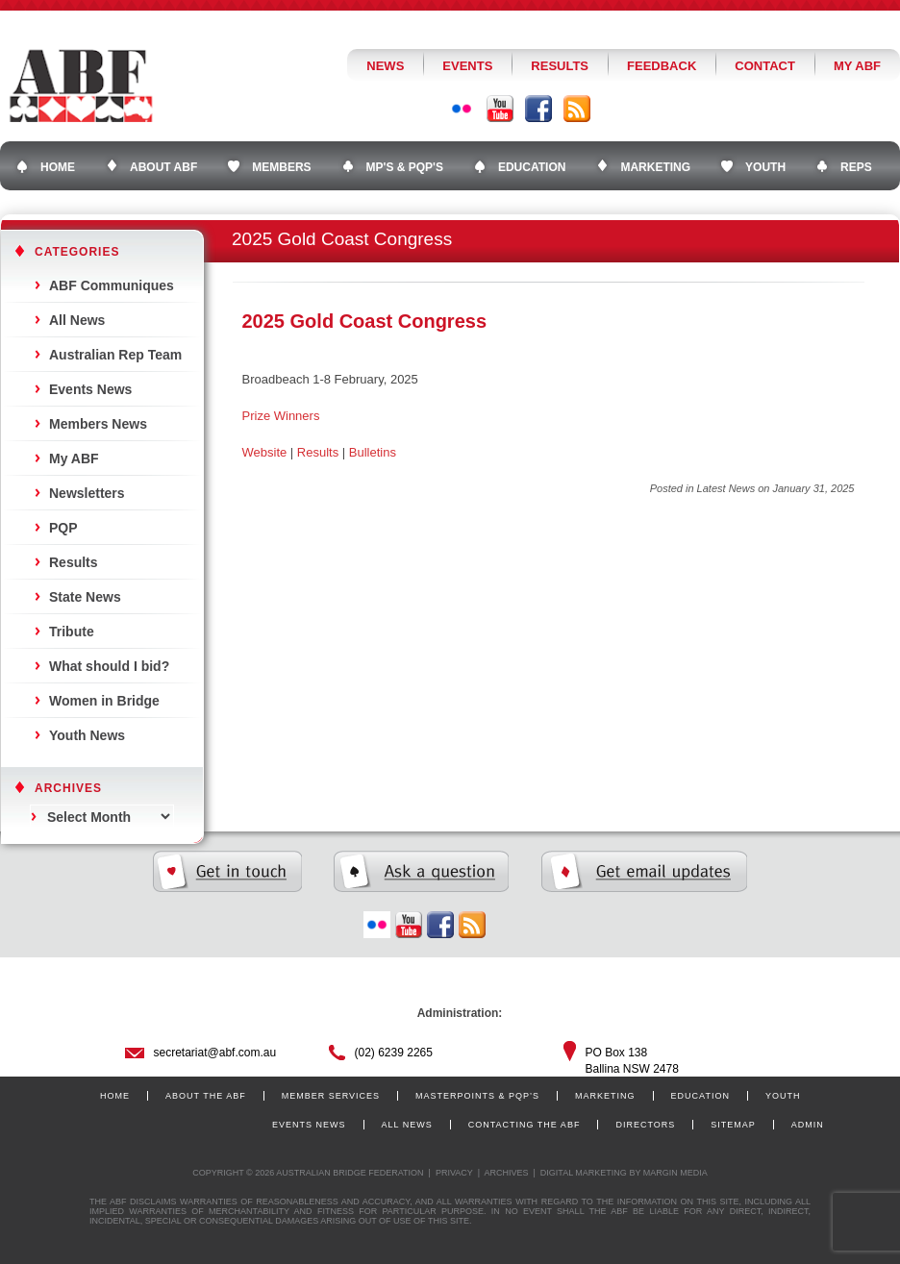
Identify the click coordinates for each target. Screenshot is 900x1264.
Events (467, 66)
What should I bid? (109, 666)
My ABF (857, 66)
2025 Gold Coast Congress (365, 321)
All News (77, 320)
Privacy (454, 1172)
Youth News (87, 735)
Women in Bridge (104, 700)
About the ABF (205, 1096)
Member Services (331, 1096)
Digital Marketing (583, 1172)
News (385, 66)
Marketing (605, 1096)
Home (115, 1096)
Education (700, 1096)
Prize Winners (281, 416)
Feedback (661, 66)
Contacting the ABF (524, 1124)
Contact (765, 66)
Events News (90, 389)
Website (265, 452)
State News (85, 597)
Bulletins (372, 452)
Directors (645, 1124)
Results (559, 66)
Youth (783, 1096)
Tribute (71, 631)
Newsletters (87, 493)
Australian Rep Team (115, 354)
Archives (506, 1172)
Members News (98, 424)
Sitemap (733, 1124)
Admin (807, 1124)
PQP (63, 527)
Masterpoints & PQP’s (477, 1096)
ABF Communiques (111, 285)
